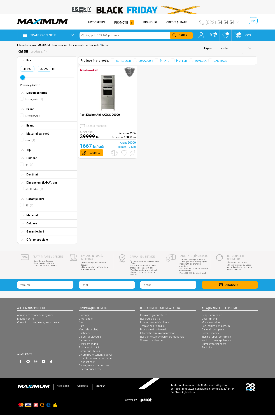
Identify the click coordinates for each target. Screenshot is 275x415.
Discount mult (87, 361)
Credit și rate (85, 318)
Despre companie (212, 315)
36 (29, 205)
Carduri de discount (90, 336)
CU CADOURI (146, 60)
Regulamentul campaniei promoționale (162, 336)
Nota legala (63, 385)
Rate (81, 325)
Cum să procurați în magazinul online (38, 322)
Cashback (84, 333)
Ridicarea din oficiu (89, 347)
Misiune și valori (211, 322)
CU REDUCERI (123, 60)
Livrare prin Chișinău (90, 351)
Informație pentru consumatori (157, 333)
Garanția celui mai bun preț (94, 365)
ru (253, 20)
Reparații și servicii (150, 318)
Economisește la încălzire (154, 322)
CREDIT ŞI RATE (176, 22)
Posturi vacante (211, 333)
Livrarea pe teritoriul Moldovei (95, 354)
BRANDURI (150, 22)
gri (29, 164)
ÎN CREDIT (181, 60)
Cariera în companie (213, 329)
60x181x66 (34, 189)
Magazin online (25, 318)
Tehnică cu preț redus (152, 325)
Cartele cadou (86, 340)
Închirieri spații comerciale (216, 336)
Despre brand (209, 318)
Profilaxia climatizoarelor (154, 329)
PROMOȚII (121, 22)
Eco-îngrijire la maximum (216, 325)
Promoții (84, 315)
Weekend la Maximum (152, 340)
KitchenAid (34, 116)
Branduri (100, 385)
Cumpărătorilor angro (214, 343)
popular (223, 48)
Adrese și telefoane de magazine (35, 315)
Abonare (231, 285)
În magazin (34, 99)
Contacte (82, 385)
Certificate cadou (88, 343)
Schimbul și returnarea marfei (95, 358)
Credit (82, 322)
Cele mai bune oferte (90, 369)
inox (30, 140)
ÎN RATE (164, 60)
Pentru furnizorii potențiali (216, 340)
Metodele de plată (88, 329)
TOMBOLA (201, 60)
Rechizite (207, 347)
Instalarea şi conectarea (153, 315)
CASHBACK (220, 60)
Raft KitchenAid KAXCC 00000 (100, 114)
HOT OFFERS (96, 22)
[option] (137, 10)
